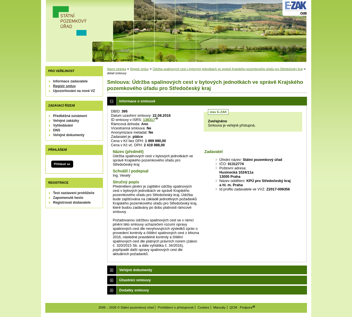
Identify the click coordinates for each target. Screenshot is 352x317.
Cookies (203, 307)
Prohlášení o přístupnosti (176, 307)
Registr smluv (64, 86)
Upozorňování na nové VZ (74, 91)
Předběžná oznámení (70, 116)
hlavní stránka (116, 69)
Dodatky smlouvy (134, 290)
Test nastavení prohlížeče (74, 193)
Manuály (219, 307)
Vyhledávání (63, 125)
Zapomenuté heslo (68, 198)
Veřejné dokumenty (68, 135)
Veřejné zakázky (66, 121)
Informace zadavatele (70, 81)
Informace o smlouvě (137, 101)
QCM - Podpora (241, 307)
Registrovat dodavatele (72, 202)
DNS (56, 130)
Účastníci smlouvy (135, 280)
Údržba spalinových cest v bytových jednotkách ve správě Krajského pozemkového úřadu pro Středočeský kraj (228, 69)
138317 (149, 120)
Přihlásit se (62, 164)
